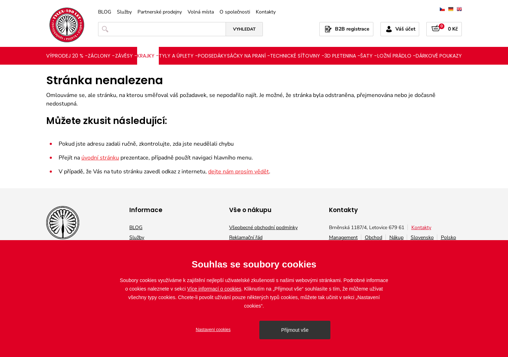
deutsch (450, 9)
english (459, 9)
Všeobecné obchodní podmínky (263, 227)
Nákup (396, 237)
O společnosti (235, 12)
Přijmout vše (294, 330)
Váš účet (405, 29)
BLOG (104, 12)
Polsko (448, 237)
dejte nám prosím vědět (238, 171)
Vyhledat (244, 29)
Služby (124, 12)
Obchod (373, 237)
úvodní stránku (100, 158)
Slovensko (422, 237)
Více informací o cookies (214, 289)
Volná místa (201, 12)
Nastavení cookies (213, 329)
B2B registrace (352, 29)
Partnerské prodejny (159, 12)
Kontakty (266, 12)
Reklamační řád (246, 237)
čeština (442, 9)
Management (343, 237)
